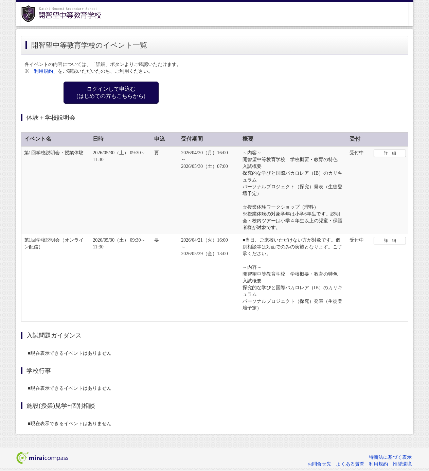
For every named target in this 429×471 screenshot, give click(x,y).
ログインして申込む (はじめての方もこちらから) (110, 92)
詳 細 (390, 153)
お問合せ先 (319, 464)
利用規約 (378, 464)
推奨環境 (402, 464)
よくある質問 (350, 464)
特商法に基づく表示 (390, 457)
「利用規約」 (43, 71)
